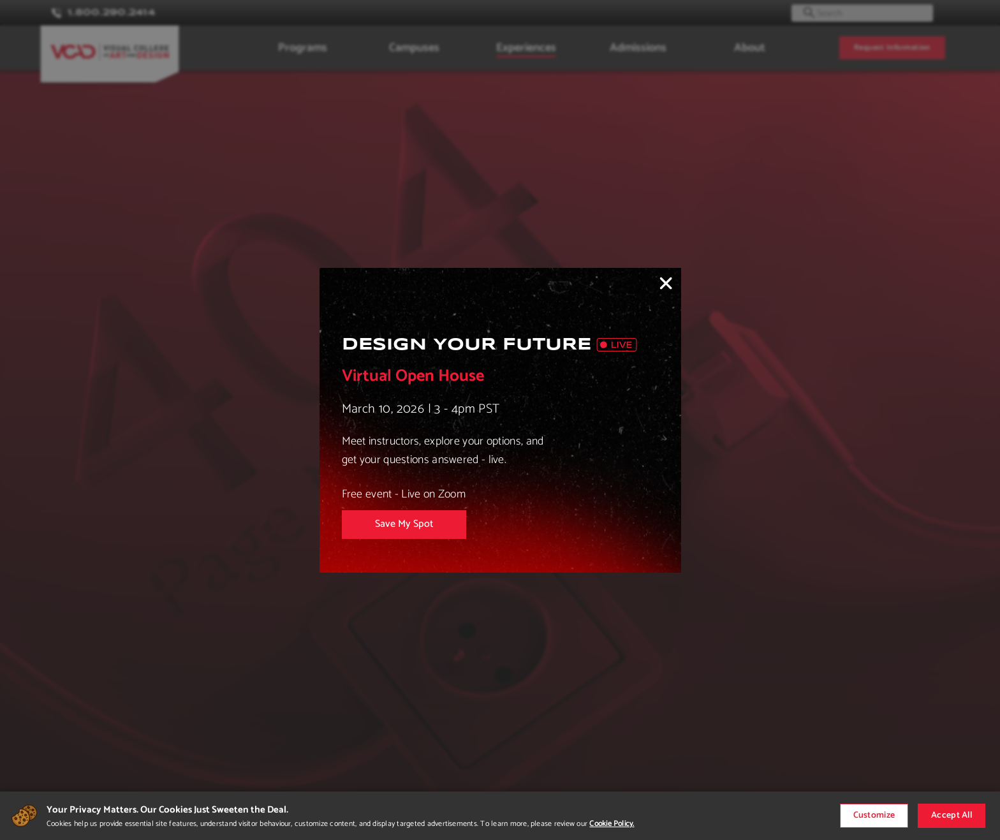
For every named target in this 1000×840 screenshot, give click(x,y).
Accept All (951, 815)
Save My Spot (404, 524)
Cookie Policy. (611, 824)
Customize (874, 815)
